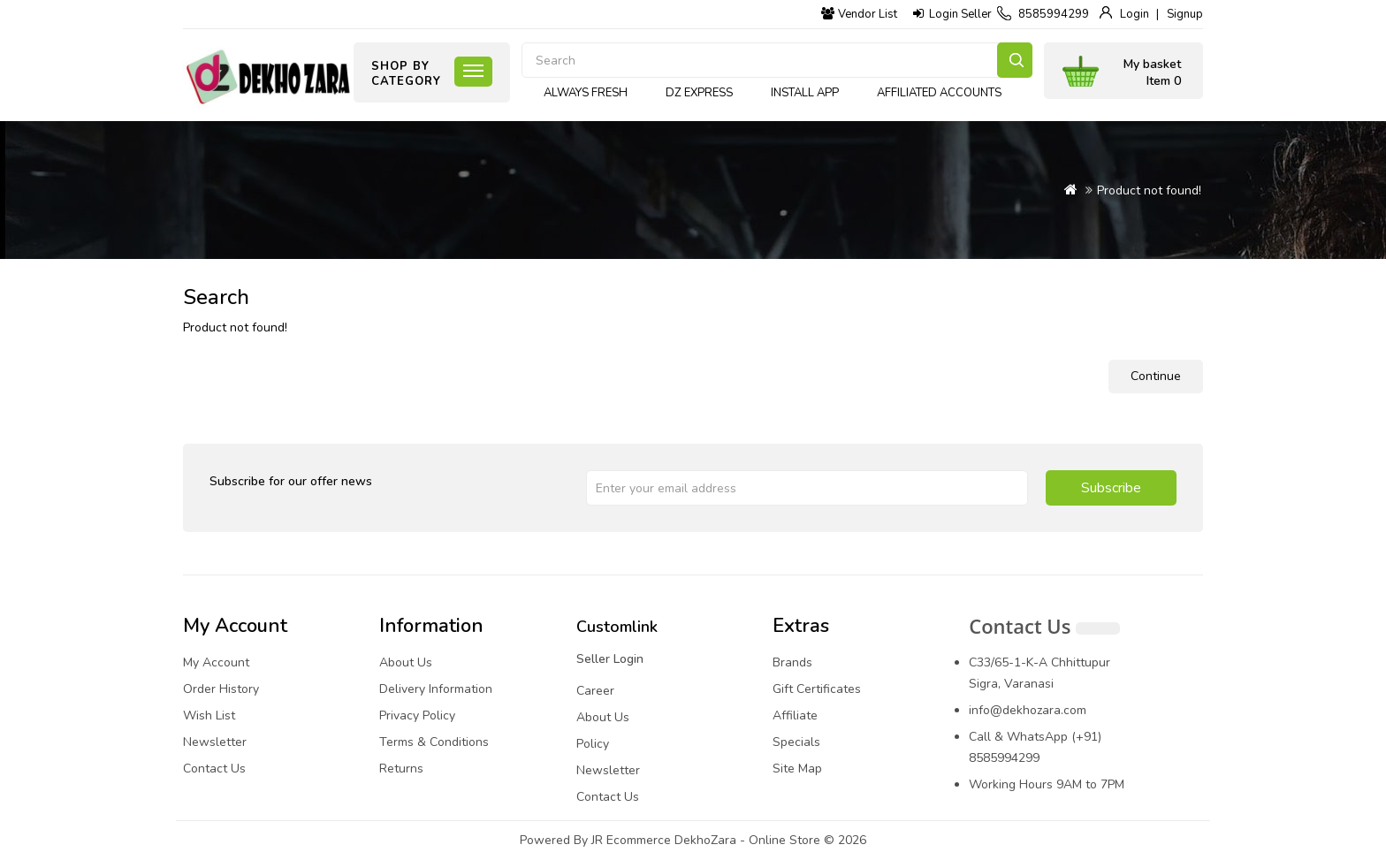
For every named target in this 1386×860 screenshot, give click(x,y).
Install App (805, 93)
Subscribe (1111, 488)
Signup (1185, 14)
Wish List (209, 715)
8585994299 (1053, 14)
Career (595, 690)
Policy (592, 743)
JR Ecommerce (631, 840)
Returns (401, 768)
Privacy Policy (417, 715)
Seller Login (610, 659)
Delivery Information (435, 689)
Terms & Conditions (434, 742)
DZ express (699, 93)
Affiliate (795, 715)
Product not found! (1149, 190)
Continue (1156, 376)
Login (1134, 14)
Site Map (797, 768)
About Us (405, 662)
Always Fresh (586, 93)
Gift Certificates (817, 689)
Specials (796, 742)
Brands (792, 662)
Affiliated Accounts (939, 93)
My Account (216, 662)
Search (1014, 60)
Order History (221, 689)
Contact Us (214, 768)
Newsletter (215, 742)
